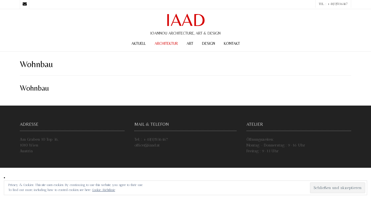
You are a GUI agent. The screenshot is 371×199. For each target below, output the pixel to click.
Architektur (166, 43)
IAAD (185, 20)
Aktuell (138, 43)
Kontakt (232, 43)
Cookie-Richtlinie (103, 190)
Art (190, 43)
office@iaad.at (147, 145)
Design (208, 43)
